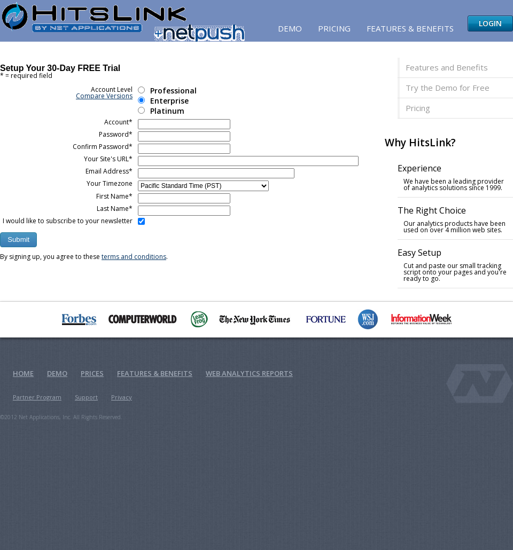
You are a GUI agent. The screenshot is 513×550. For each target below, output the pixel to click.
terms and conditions (134, 256)
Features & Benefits (410, 28)
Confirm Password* (103, 146)
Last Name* (115, 208)
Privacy (121, 397)
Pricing (334, 28)
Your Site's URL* (108, 158)
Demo (290, 28)
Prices (92, 373)
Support (86, 397)
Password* (116, 134)
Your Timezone (110, 183)
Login (490, 23)
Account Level (104, 92)
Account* (118, 122)
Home (23, 373)
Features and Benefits (447, 67)
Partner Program (37, 397)
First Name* (114, 196)
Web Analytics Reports (249, 373)
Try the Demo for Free (447, 87)
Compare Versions (104, 95)
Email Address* (109, 171)
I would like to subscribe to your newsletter (68, 220)
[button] (18, 239)
